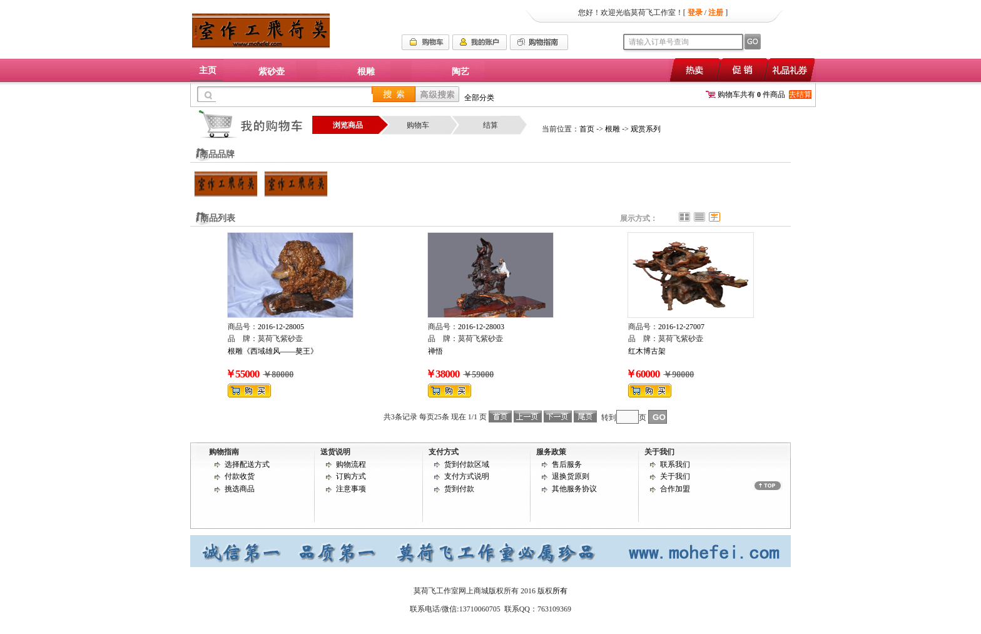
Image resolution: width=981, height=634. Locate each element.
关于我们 (675, 476)
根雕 (366, 71)
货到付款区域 (466, 464)
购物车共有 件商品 (745, 94)
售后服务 (567, 464)
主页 (207, 70)
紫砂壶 (271, 71)
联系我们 (675, 464)
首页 (586, 129)
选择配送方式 (247, 464)
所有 (559, 590)
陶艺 (460, 71)
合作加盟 (675, 488)
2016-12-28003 (481, 326)
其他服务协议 (574, 488)
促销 (742, 70)
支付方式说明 (466, 476)
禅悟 (435, 351)
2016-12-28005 (281, 326)
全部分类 (479, 97)
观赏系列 (646, 129)
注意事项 (351, 488)
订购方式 (351, 476)
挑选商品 (240, 488)
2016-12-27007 (681, 326)
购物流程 (351, 464)
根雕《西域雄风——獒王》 (273, 351)
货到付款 (459, 488)
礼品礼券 (790, 70)
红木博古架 (647, 351)
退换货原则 (570, 476)
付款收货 (240, 476)
